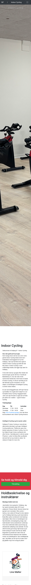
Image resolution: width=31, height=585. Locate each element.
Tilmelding (15, 484)
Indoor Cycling (16, 2)
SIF (2, 2)
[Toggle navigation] (27, 2)
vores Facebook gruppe (12, 412)
